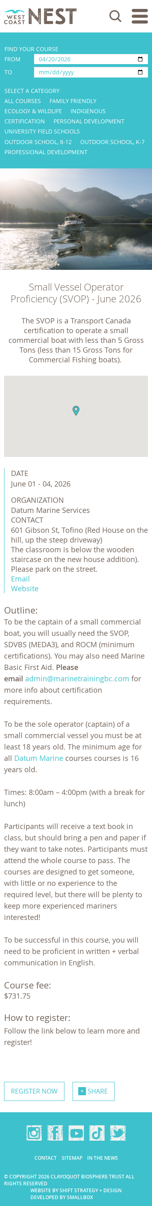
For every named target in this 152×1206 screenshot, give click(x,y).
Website (25, 588)
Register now (34, 1091)
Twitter (118, 1133)
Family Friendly (72, 101)
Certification (24, 121)
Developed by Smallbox (61, 1197)
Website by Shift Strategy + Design (76, 1190)
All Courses (22, 101)
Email (20, 579)
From (12, 59)
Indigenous (88, 111)
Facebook (55, 1133)
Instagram (34, 1133)
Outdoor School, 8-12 (38, 142)
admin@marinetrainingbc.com (77, 678)
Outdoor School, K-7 (112, 142)
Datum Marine (38, 758)
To (8, 72)
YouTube (76, 1133)
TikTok (97, 1133)
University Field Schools (42, 131)
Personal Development (89, 121)
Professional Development (46, 152)
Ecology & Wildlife (33, 111)
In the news (102, 1157)
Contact (45, 1157)
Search (115, 16)
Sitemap (72, 1157)
